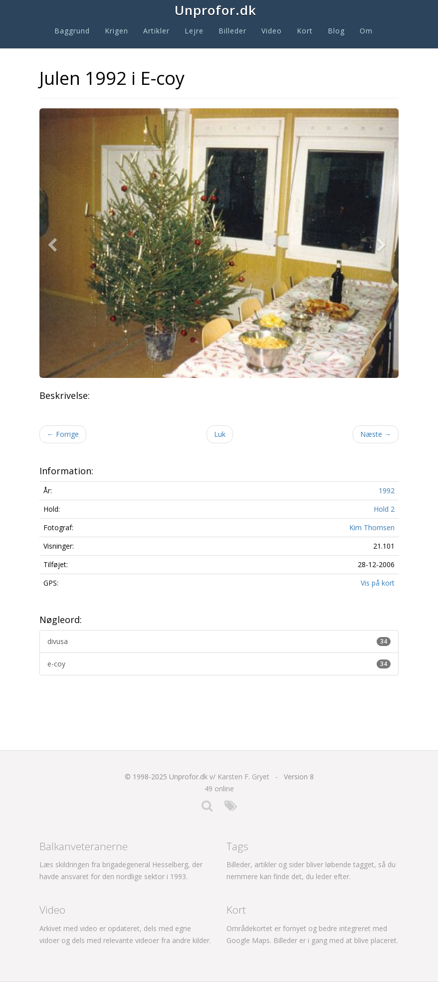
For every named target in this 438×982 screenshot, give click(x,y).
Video (271, 30)
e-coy (219, 663)
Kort (305, 30)
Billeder (232, 30)
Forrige (63, 434)
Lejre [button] (194, 30)
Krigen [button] (116, 30)
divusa (219, 641)
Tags (237, 846)
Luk (219, 434)
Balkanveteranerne (83, 846)
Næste (375, 434)
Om (366, 30)
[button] (54, 243)
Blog (336, 30)
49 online (219, 788)
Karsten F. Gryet (243, 776)
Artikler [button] (156, 30)
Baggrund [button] (72, 30)
